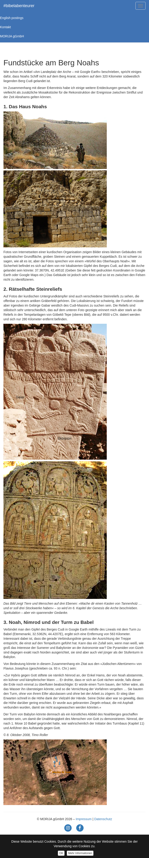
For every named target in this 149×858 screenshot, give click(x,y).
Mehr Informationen (80, 853)
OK (61, 853)
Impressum (84, 819)
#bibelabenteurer (18, 5)
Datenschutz (103, 819)
